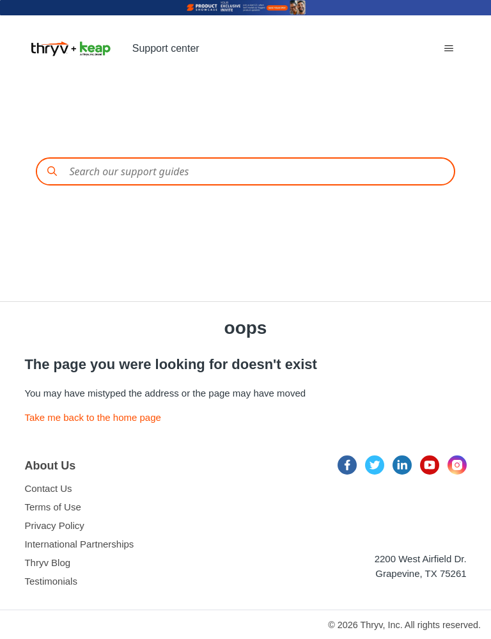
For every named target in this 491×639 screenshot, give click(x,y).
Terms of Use (52, 506)
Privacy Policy (54, 525)
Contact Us (48, 488)
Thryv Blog (47, 562)
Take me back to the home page (92, 417)
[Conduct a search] (245, 171)
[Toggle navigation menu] (448, 48)
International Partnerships (79, 544)
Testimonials (50, 581)
